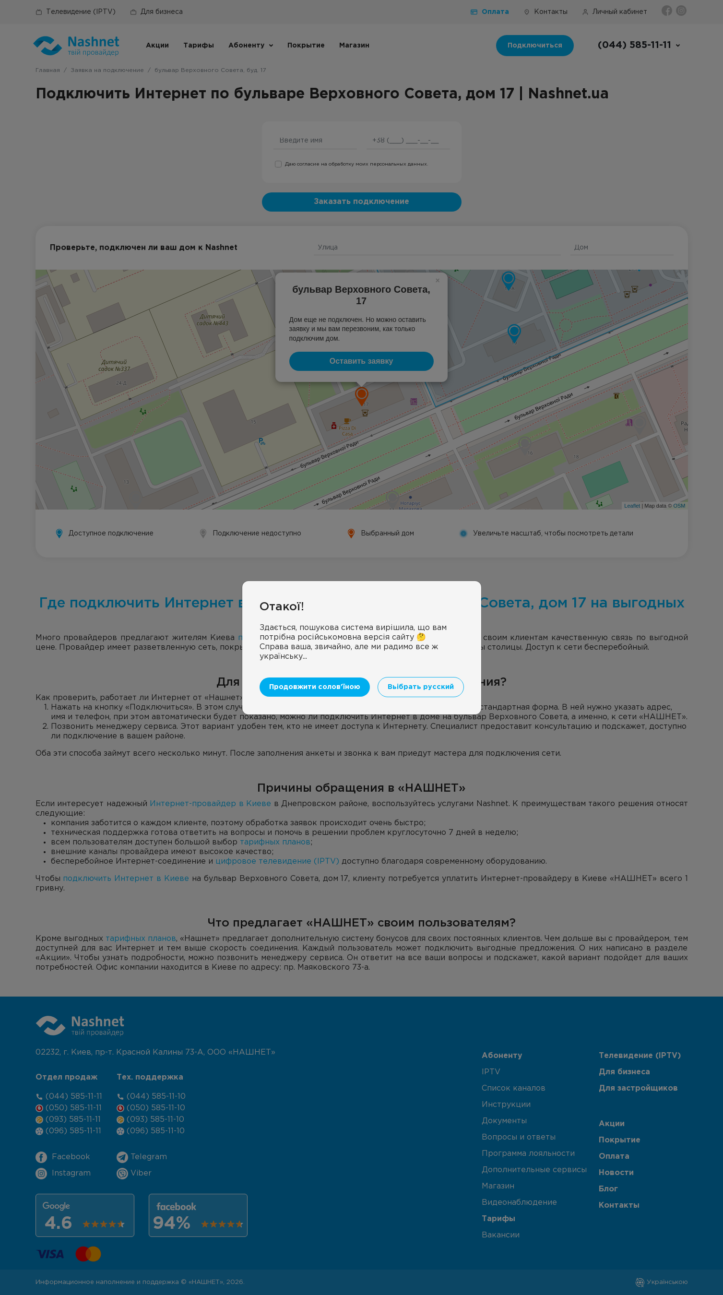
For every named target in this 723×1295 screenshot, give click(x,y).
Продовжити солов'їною (314, 687)
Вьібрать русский (421, 687)
